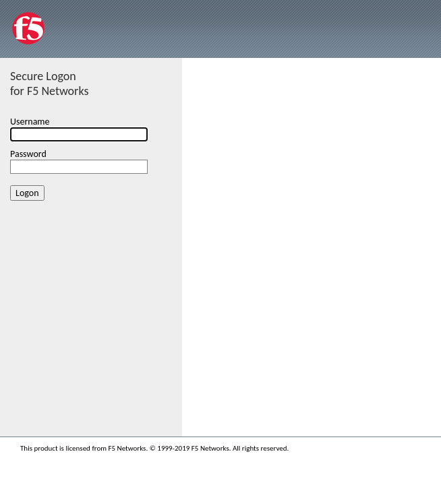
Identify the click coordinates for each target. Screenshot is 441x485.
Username (30, 121)
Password (28, 154)
